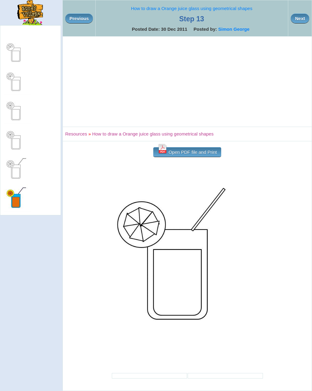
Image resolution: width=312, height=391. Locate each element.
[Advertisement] (187, 81)
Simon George (234, 29)
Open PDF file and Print (187, 151)
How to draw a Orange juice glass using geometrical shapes (192, 8)
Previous (79, 18)
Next (300, 18)
